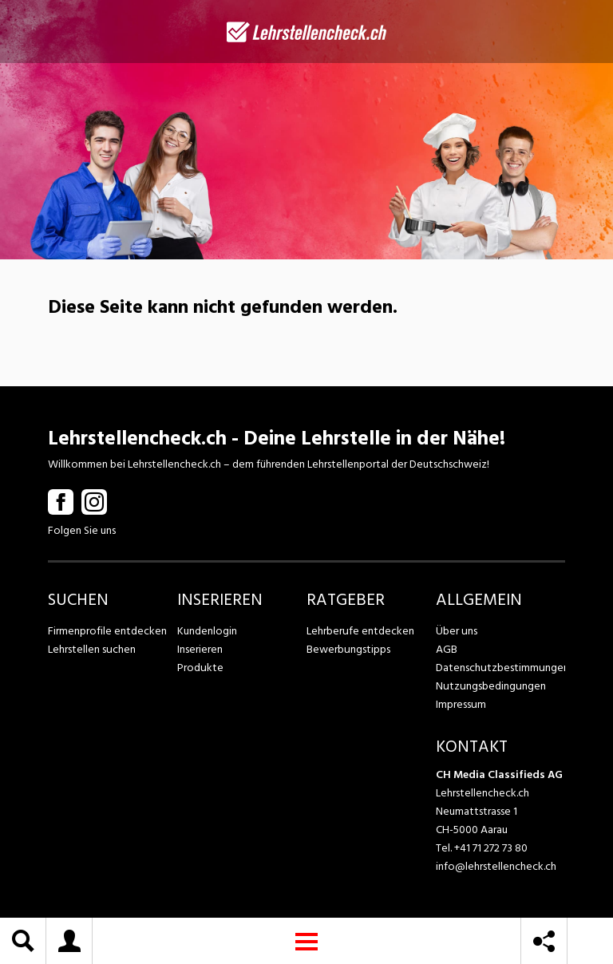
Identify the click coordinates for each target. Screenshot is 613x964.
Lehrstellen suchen (91, 649)
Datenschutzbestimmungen (500, 667)
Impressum (460, 704)
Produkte (200, 667)
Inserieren (200, 649)
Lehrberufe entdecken (359, 631)
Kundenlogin (207, 631)
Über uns (456, 631)
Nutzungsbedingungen (490, 686)
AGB (446, 649)
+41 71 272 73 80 (491, 848)
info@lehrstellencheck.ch (496, 866)
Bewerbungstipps (348, 649)
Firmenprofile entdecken (107, 631)
